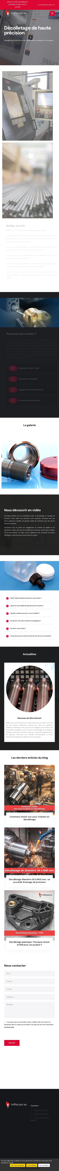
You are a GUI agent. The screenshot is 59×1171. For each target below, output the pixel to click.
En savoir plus (9, 1027)
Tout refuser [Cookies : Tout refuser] (31, 1165)
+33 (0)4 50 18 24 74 (47, 5)
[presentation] (19, 1034)
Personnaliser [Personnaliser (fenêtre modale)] (44, 1165)
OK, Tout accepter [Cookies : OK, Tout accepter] (17, 1165)
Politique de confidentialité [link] (29, 1168)
